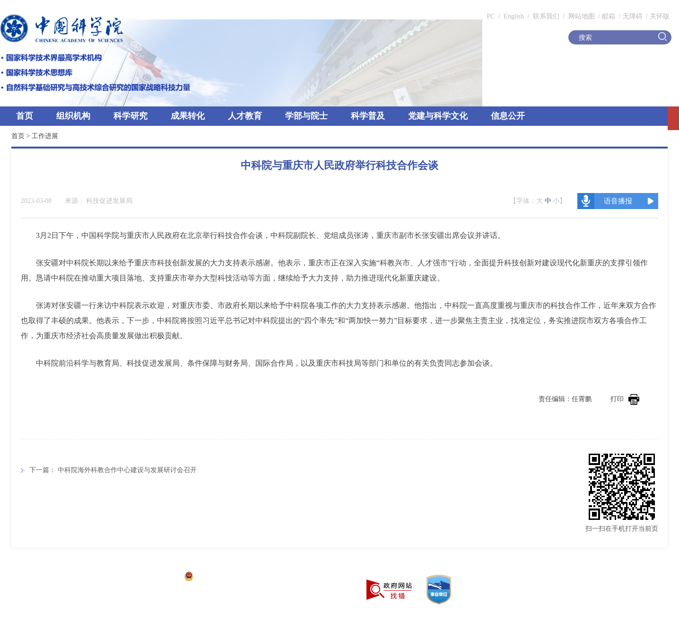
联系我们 (546, 16)
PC (491, 16)
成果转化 (188, 116)
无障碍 (633, 16)
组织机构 (73, 116)
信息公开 (508, 116)
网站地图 (580, 16)
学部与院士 (306, 116)
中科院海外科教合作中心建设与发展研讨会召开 (127, 470)
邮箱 (608, 16)
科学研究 (130, 116)
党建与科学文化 (438, 116)
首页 (24, 116)
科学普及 (368, 116)
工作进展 (45, 136)
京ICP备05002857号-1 (147, 577)
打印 (624, 399)
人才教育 (245, 116)
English (514, 16)
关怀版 (660, 16)
